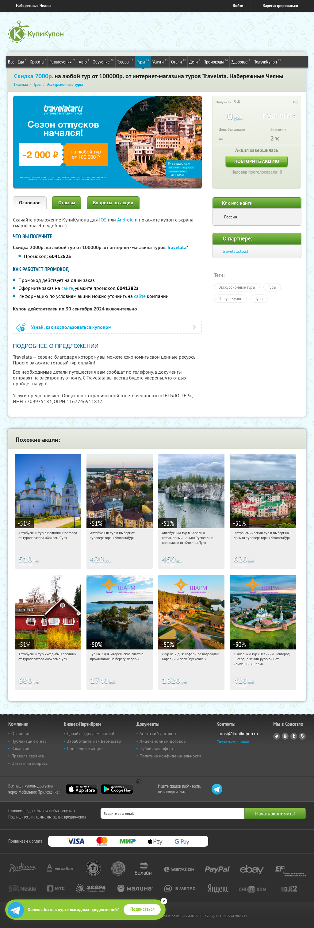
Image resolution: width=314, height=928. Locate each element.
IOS (103, 220)
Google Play (117, 789)
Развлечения (62, 61)
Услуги (160, 61)
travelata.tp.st (235, 251)
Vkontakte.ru (285, 736)
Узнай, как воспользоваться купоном (71, 327)
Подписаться (142, 909)
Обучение (103, 61)
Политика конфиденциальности (170, 756)
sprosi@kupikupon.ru (237, 734)
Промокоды (216, 61)
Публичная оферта (158, 748)
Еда (22, 61)
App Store (82, 789)
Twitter (293, 736)
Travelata (176, 247)
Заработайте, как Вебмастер (94, 741)
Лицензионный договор (163, 741)
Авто (84, 61)
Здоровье (240, 61)
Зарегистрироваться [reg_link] (280, 5)
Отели (178, 61)
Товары (125, 61)
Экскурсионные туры (237, 287)
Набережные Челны (33, 5)
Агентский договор (158, 733)
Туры (143, 61)
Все (11, 62)
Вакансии (20, 748)
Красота (38, 61)
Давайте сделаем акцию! (90, 733)
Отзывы (66, 202)
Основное (29, 202)
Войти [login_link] (238, 5)
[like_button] (289, 102)
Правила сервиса (27, 756)
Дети (194, 61)
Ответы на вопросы (29, 763)
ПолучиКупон (267, 61)
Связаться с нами (232, 742)
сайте (67, 288)
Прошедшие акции (85, 748)
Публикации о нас (28, 741)
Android (126, 220)
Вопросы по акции (113, 202)
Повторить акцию (256, 161)
